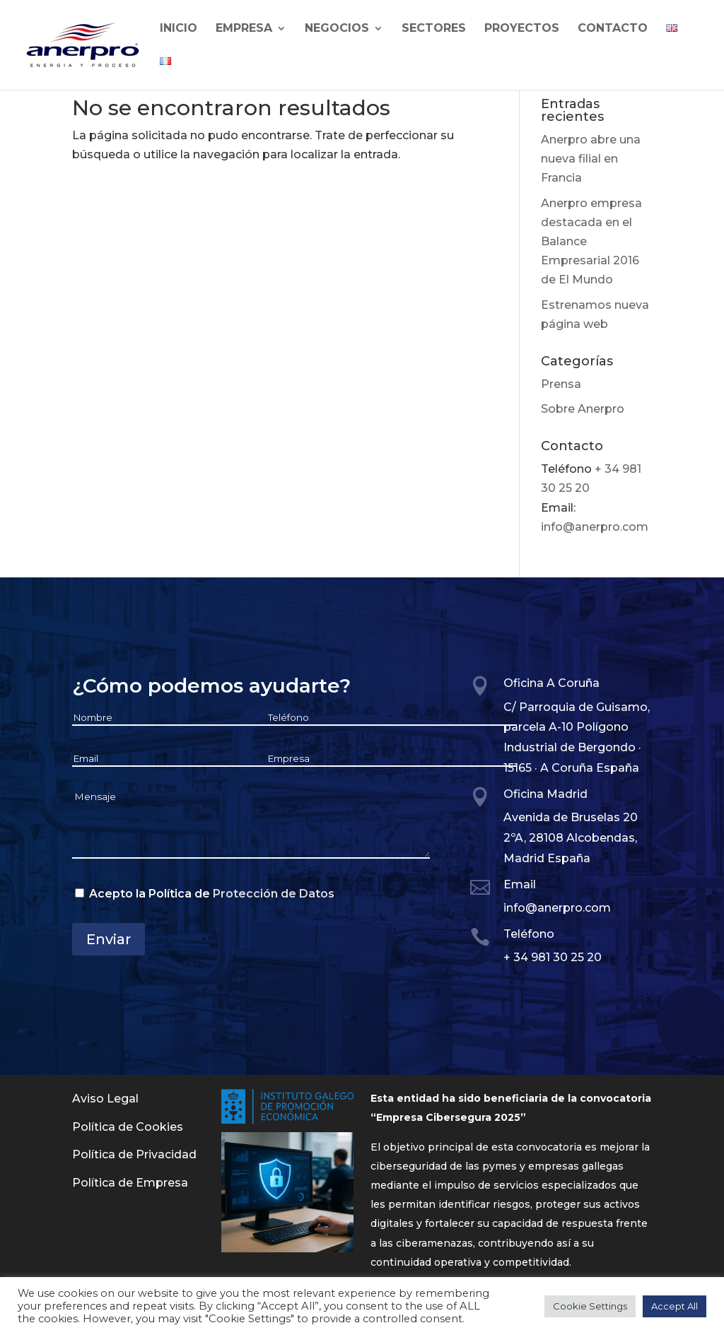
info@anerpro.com (594, 527)
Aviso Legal (105, 1098)
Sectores (434, 29)
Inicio (178, 29)
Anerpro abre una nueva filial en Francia (591, 158)
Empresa (244, 29)
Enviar (108, 939)
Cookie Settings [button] (590, 1306)
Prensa (561, 384)
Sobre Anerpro (582, 409)
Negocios (337, 29)
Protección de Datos (273, 893)
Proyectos (521, 29)
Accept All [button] (674, 1306)
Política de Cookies (127, 1127)
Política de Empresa (130, 1182)
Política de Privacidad (134, 1154)
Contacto (613, 29)
